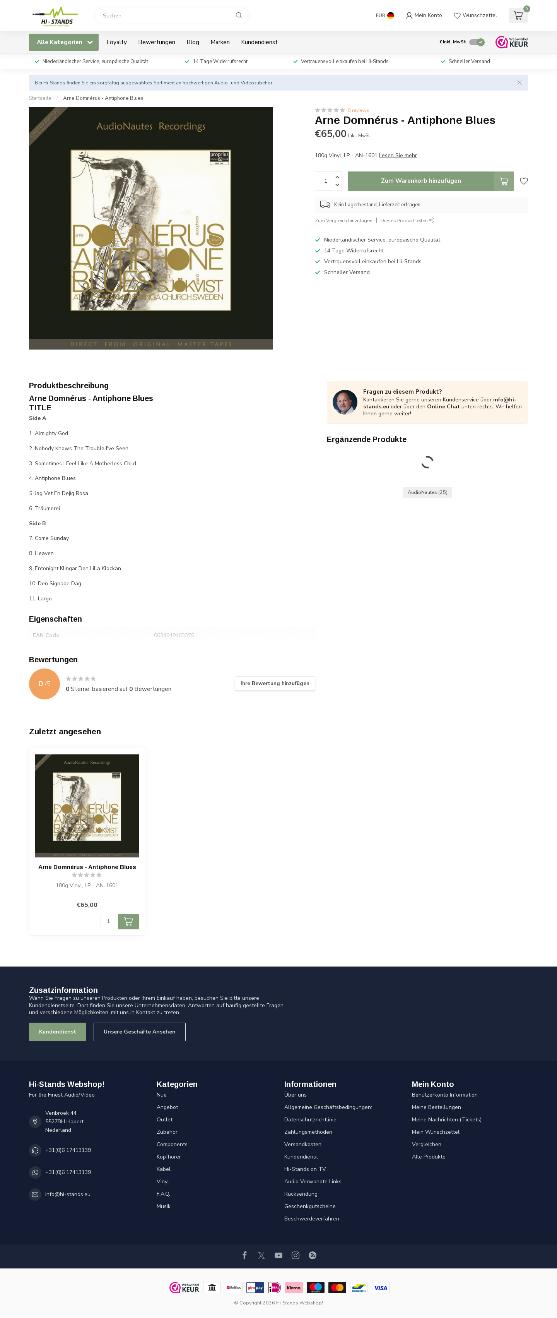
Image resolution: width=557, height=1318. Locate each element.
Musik (164, 1206)
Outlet (165, 1119)
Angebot (167, 1107)
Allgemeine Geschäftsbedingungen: (328, 1107)
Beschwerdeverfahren (311, 1218)
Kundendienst (259, 42)
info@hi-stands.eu (68, 1194)
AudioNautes (428, 492)
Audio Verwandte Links (313, 1181)
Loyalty (116, 42)
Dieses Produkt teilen (407, 220)
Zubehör (167, 1132)
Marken (220, 42)
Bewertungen (156, 42)
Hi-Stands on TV (305, 1169)
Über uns (295, 1095)
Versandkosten (302, 1144)
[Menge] (108, 921)
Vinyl (163, 1181)
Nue (162, 1095)
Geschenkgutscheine (310, 1206)
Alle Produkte (429, 1156)
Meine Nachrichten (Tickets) (447, 1119)
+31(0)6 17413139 (68, 1150)
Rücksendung (301, 1194)
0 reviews (358, 110)
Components (172, 1144)
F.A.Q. (163, 1194)
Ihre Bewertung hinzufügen (275, 683)
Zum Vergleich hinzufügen (343, 220)
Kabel (164, 1169)
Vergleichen (426, 1144)
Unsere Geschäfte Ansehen (140, 1031)
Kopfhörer (169, 1156)
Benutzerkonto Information (445, 1095)
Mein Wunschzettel (436, 1132)
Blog (192, 42)
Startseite (40, 98)
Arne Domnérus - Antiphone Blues (103, 98)
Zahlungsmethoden (308, 1132)
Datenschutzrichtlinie (310, 1119)
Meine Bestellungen (436, 1107)
